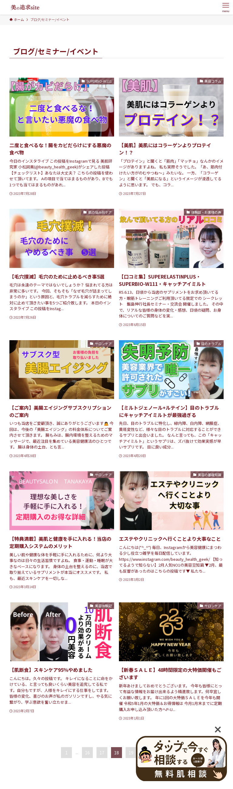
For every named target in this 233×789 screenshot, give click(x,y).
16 (87, 753)
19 (131, 753)
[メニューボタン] (225, 7)
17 (102, 753)
